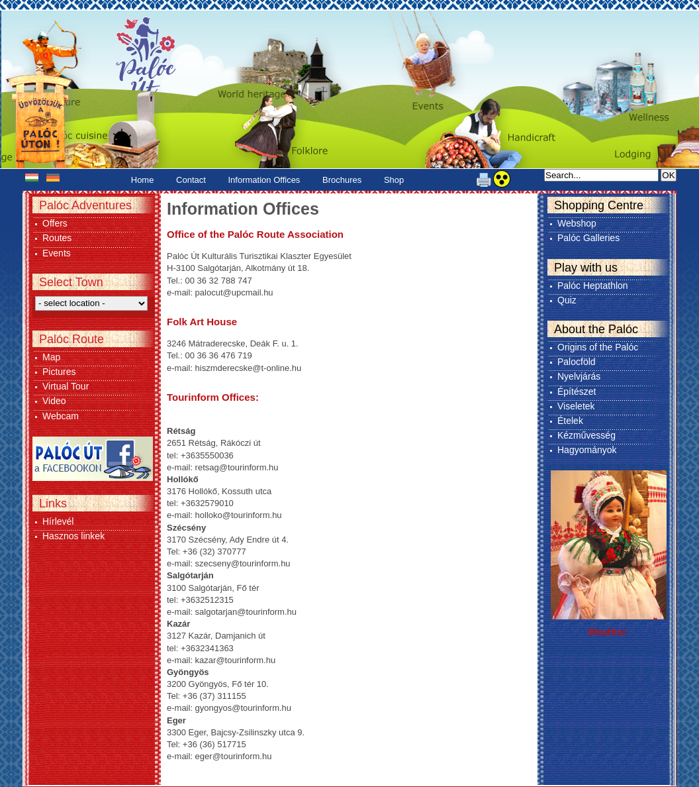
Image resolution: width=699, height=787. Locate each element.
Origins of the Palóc (597, 347)
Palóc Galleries (588, 238)
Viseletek (576, 406)
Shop (394, 180)
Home (142, 180)
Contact (191, 180)
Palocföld (576, 361)
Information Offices (264, 180)
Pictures (59, 371)
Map (51, 357)
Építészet (576, 391)
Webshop (576, 223)
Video (54, 400)
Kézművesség (586, 435)
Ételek (570, 420)
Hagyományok (587, 450)
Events (56, 253)
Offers (55, 223)
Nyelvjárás (578, 376)
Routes (56, 238)
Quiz (567, 300)
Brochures (341, 180)
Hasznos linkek (73, 536)
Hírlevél (57, 521)
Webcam (60, 416)
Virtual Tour (65, 386)
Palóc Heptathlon (592, 285)
